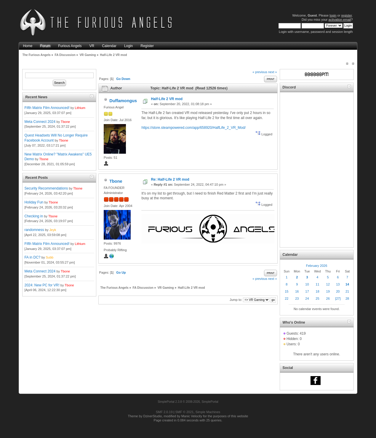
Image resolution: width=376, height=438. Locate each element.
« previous (259, 72)
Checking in (33, 216)
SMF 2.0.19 (164, 412)
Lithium (80, 108)
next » (272, 72)
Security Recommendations (46, 188)
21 (347, 291)
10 (307, 284)
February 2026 (316, 265)
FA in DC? (32, 257)
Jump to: (236, 299)
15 (286, 291)
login (332, 15)
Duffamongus (123, 100)
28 (347, 298)
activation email (340, 19)
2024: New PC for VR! (41, 285)
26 (328, 298)
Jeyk (52, 230)
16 (297, 291)
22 (286, 298)
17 (307, 291)
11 (317, 284)
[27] (337, 298)
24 (307, 298)
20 (338, 291)
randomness (34, 230)
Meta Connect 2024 (39, 122)
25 (317, 298)
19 (328, 291)
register (346, 15)
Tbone (65, 121)
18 (317, 291)
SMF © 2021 (184, 412)
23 (297, 298)
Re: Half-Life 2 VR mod (170, 179)
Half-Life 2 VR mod (167, 99)
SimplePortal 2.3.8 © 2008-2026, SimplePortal (188, 401)
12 (328, 284)
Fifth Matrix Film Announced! (46, 108)
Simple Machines (208, 412)
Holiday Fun (33, 202)
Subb (50, 257)
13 (338, 284)
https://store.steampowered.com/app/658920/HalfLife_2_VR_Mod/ (193, 128)
